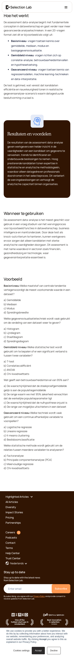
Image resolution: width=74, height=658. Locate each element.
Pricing (10, 517)
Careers (10, 532)
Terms (9, 548)
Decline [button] (54, 650)
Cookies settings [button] (21, 650)
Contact (11, 542)
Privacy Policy (39, 596)
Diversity (11, 507)
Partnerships (13, 522)
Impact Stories (14, 512)
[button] (66, 7)
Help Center (13, 553)
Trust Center (13, 558)
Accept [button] (38, 650)
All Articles (12, 502)
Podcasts (11, 537)
